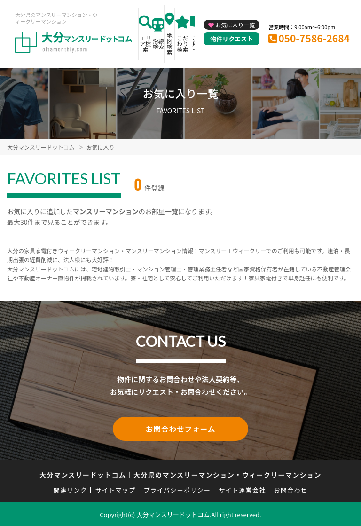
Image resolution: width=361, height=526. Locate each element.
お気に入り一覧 (235, 25)
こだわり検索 (182, 43)
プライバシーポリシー (177, 489)
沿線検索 (158, 43)
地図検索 (170, 43)
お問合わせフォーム (180, 428)
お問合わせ (291, 489)
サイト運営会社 (242, 489)
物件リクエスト (231, 38)
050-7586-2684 (314, 38)
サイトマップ (115, 489)
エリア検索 (145, 43)
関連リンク (70, 489)
